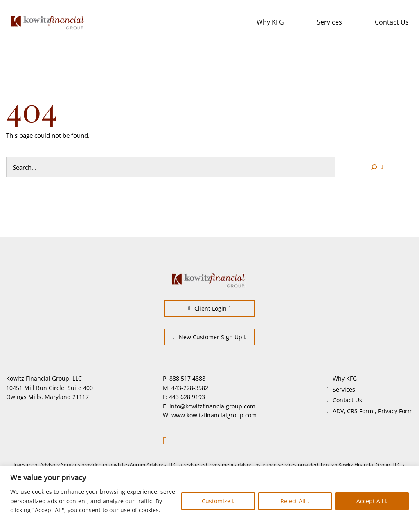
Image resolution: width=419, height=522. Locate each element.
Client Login (207, 308)
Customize (216, 501)
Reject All (293, 501)
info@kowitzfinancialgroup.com (212, 406)
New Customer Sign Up (207, 337)
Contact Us (392, 22)
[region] (209, 494)
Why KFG (270, 22)
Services (329, 22)
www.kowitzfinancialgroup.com (214, 415)
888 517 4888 (187, 378)
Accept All (369, 501)
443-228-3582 (189, 388)
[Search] (376, 167)
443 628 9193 (187, 397)
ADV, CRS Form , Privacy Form (373, 411)
